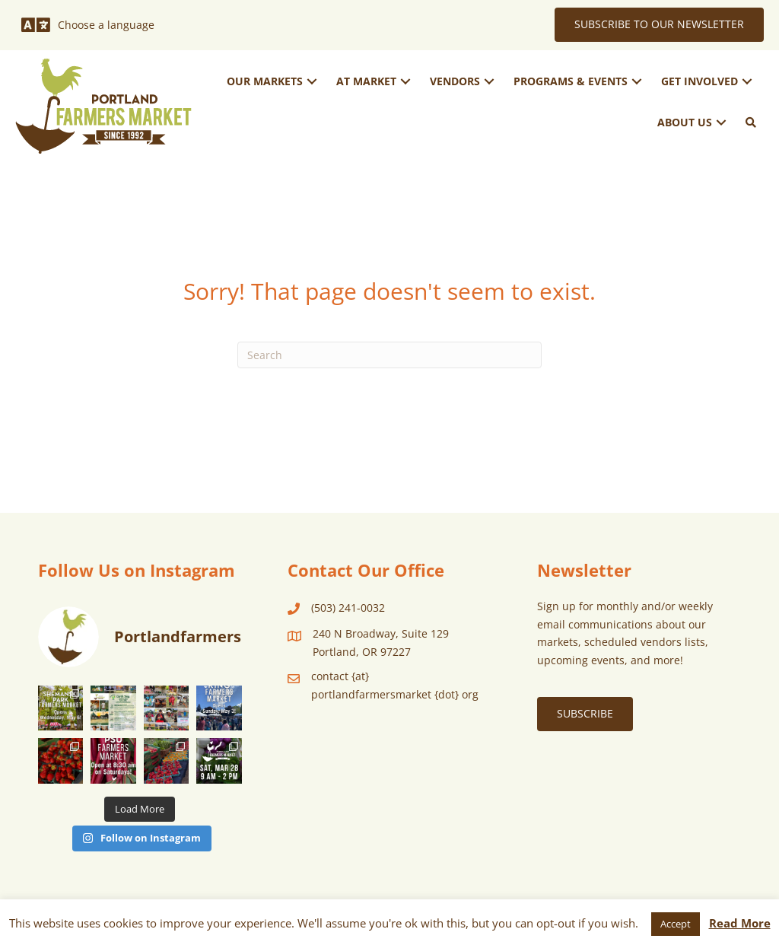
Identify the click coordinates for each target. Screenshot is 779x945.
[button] (312, 82)
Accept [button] (675, 924)
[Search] (389, 355)
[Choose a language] (88, 25)
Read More (740, 923)
